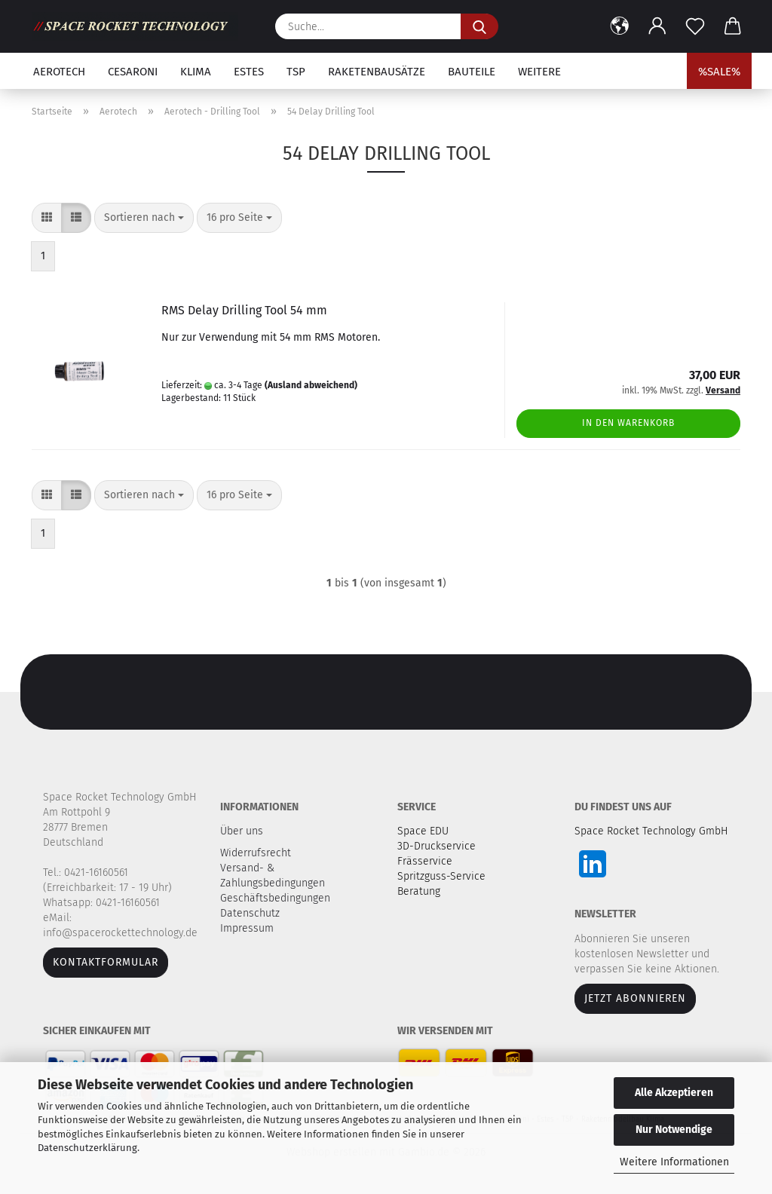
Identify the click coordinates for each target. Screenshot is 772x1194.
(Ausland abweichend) (311, 385)
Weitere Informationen (674, 1162)
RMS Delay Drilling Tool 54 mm (244, 310)
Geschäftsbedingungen (276, 898)
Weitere (539, 71)
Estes (249, 71)
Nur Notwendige (674, 1129)
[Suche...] (479, 26)
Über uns (241, 831)
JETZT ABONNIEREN (635, 998)
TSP (295, 71)
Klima (195, 71)
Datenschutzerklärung (87, 1147)
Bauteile (471, 71)
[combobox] (144, 218)
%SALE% (719, 71)
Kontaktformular (105, 962)
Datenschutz (251, 913)
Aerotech (59, 71)
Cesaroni (133, 71)
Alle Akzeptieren (674, 1092)
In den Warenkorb (628, 423)
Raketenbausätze (376, 71)
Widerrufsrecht (257, 853)
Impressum (247, 928)
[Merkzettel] (695, 26)
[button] (620, 26)
